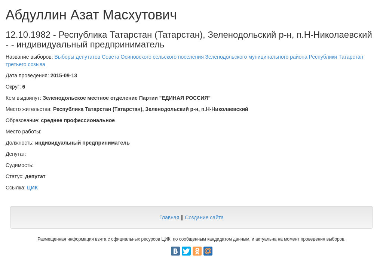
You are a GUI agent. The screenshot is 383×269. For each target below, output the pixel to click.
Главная (169, 217)
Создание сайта (204, 217)
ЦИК (32, 188)
